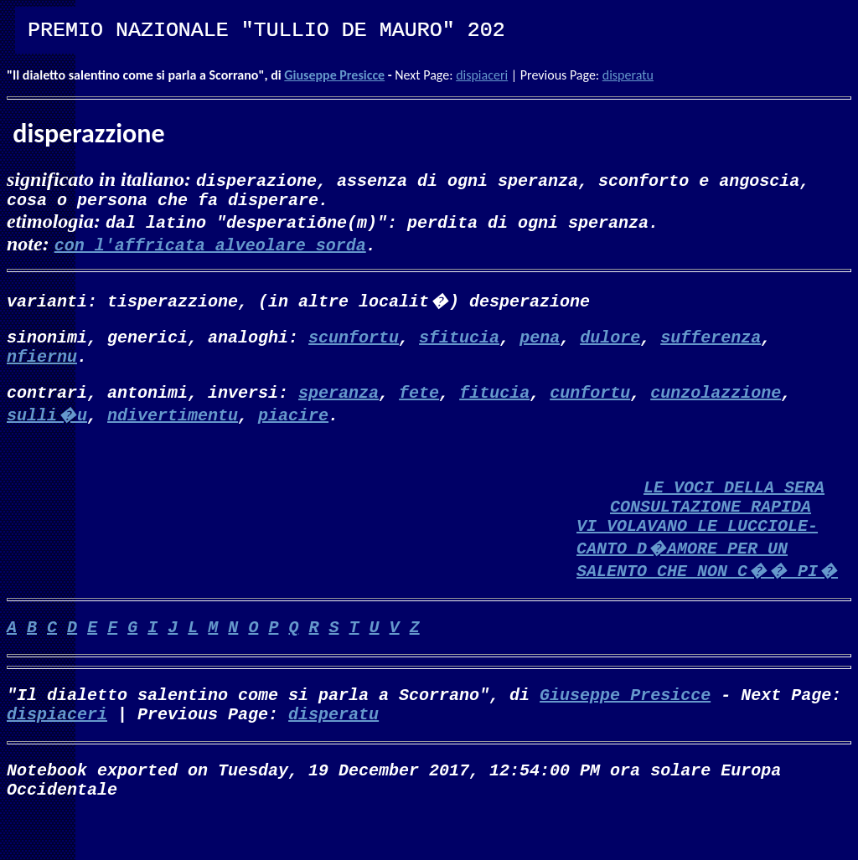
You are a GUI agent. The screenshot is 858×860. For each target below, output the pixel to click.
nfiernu (42, 365)
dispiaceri (482, 75)
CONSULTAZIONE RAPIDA (710, 529)
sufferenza (710, 343)
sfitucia (459, 343)
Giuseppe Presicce (334, 75)
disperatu (628, 75)
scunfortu (353, 343)
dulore (610, 343)
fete (419, 405)
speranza (338, 405)
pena (539, 343)
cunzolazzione (715, 405)
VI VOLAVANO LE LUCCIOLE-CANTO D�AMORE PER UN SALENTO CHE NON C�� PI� (707, 574)
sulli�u (47, 427)
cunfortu (590, 405)
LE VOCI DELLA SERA (734, 506)
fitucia (494, 405)
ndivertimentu (172, 427)
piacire (293, 427)
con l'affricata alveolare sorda (210, 247)
